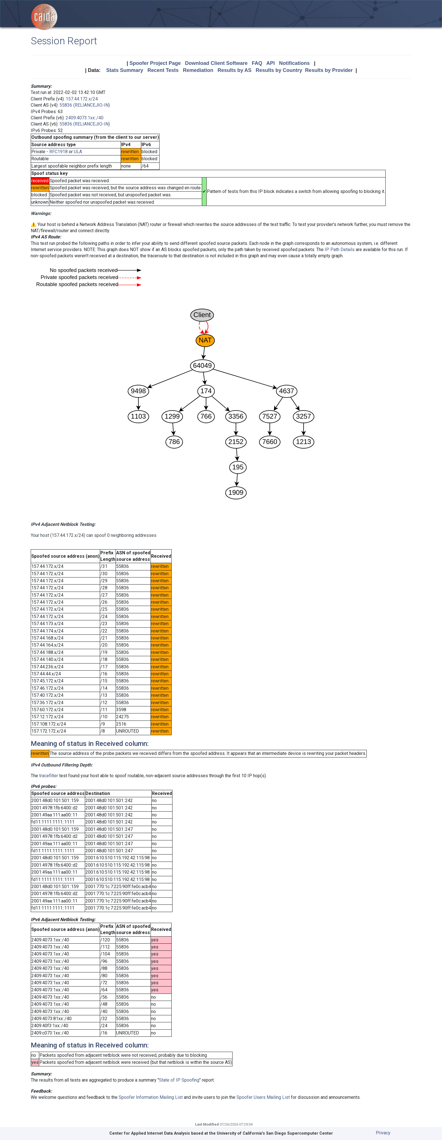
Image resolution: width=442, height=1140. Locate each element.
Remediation (198, 70)
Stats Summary (124, 70)
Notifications (294, 63)
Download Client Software (216, 63)
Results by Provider (329, 70)
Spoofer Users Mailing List (263, 1097)
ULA (78, 151)
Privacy (383, 1132)
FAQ (257, 63)
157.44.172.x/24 (82, 99)
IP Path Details (340, 249)
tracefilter (48, 775)
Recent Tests (163, 70)
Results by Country (279, 70)
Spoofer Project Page (155, 63)
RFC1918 (58, 151)
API (270, 63)
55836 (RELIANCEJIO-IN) (84, 105)
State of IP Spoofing (179, 1080)
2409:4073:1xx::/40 (84, 117)
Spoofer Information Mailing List (151, 1097)
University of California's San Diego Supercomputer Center (275, 1133)
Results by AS (234, 70)
